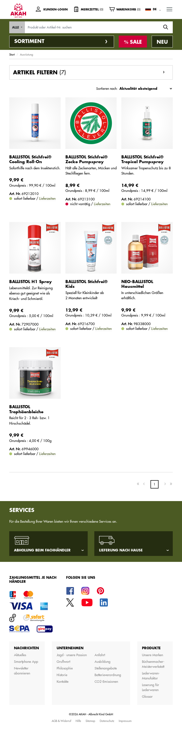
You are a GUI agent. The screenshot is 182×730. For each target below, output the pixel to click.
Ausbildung (102, 661)
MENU (170, 8)
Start (12, 54)
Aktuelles (20, 655)
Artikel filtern (39, 72)
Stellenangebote (106, 668)
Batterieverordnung (108, 675)
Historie (62, 675)
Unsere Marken (152, 655)
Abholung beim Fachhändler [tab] (42, 550)
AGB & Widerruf (61, 721)
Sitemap (90, 721)
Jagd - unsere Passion (72, 655)
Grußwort (63, 661)
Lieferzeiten (47, 198)
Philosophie (65, 668)
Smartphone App (26, 661)
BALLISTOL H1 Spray (30, 282)
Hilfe (78, 721)
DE (155, 9)
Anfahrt (100, 655)
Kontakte (62, 681)
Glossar (147, 696)
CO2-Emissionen (106, 681)
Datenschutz (107, 721)
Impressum (125, 721)
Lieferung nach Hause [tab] (121, 550)
